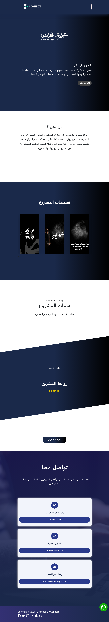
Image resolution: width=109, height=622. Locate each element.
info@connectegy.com (54, 581)
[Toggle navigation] (88, 7)
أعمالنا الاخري (54, 439)
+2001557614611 (54, 550)
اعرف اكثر (85, 83)
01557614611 (54, 519)
